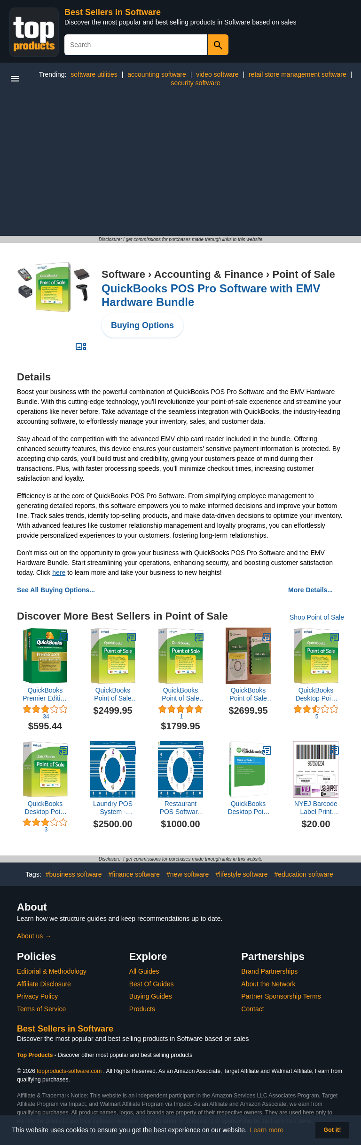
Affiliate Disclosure (44, 984)
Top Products (36, 1055)
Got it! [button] (332, 1130)
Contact (252, 1009)
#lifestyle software (241, 874)
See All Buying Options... (56, 590)
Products (142, 1009)
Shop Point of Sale (317, 617)
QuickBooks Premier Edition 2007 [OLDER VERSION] (45, 694)
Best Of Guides (151, 984)
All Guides (144, 971)
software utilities (94, 74)
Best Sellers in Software (112, 12)
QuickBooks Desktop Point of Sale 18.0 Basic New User (315, 694)
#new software (187, 874)
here (58, 572)
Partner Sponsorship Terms (281, 996)
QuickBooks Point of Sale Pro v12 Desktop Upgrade (112, 694)
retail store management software (297, 74)
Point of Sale (303, 274)
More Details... (310, 590)
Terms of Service (41, 1009)
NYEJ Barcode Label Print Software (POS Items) (315, 808)
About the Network (268, 984)
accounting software (156, 74)
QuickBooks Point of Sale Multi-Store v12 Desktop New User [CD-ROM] (248, 694)
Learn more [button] (267, 1130)
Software (123, 274)
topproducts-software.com (69, 1071)
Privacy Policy (37, 996)
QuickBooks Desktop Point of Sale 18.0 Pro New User (44, 808)
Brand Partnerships (269, 971)
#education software (303, 874)
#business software (74, 874)
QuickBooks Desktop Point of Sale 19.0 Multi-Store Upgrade (248, 808)
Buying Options (142, 325)
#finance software (134, 874)
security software (195, 83)
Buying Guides (150, 996)
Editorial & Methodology (51, 971)
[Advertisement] (180, 165)
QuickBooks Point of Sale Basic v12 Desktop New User (180, 694)
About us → (34, 936)
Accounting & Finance (208, 274)
